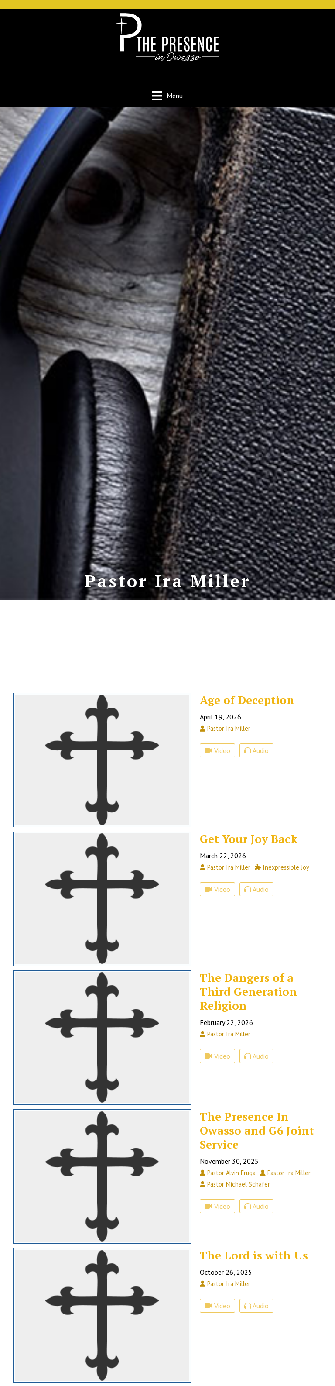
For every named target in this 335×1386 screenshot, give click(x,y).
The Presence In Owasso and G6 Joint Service (257, 1192)
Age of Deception (247, 761)
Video (217, 812)
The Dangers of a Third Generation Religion (248, 1053)
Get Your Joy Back (248, 900)
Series (39, 736)
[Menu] (167, 95)
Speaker (42, 725)
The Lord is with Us (254, 1317)
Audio (256, 812)
